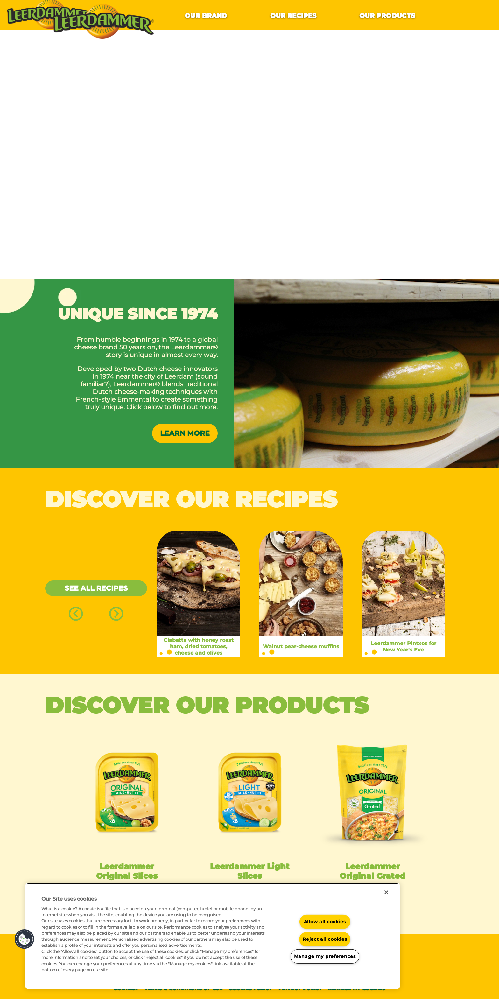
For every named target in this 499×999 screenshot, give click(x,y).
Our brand (206, 15)
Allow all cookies (325, 922)
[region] (212, 936)
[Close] (386, 892)
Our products (387, 15)
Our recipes (293, 15)
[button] (24, 939)
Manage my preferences (325, 956)
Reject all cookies (325, 939)
